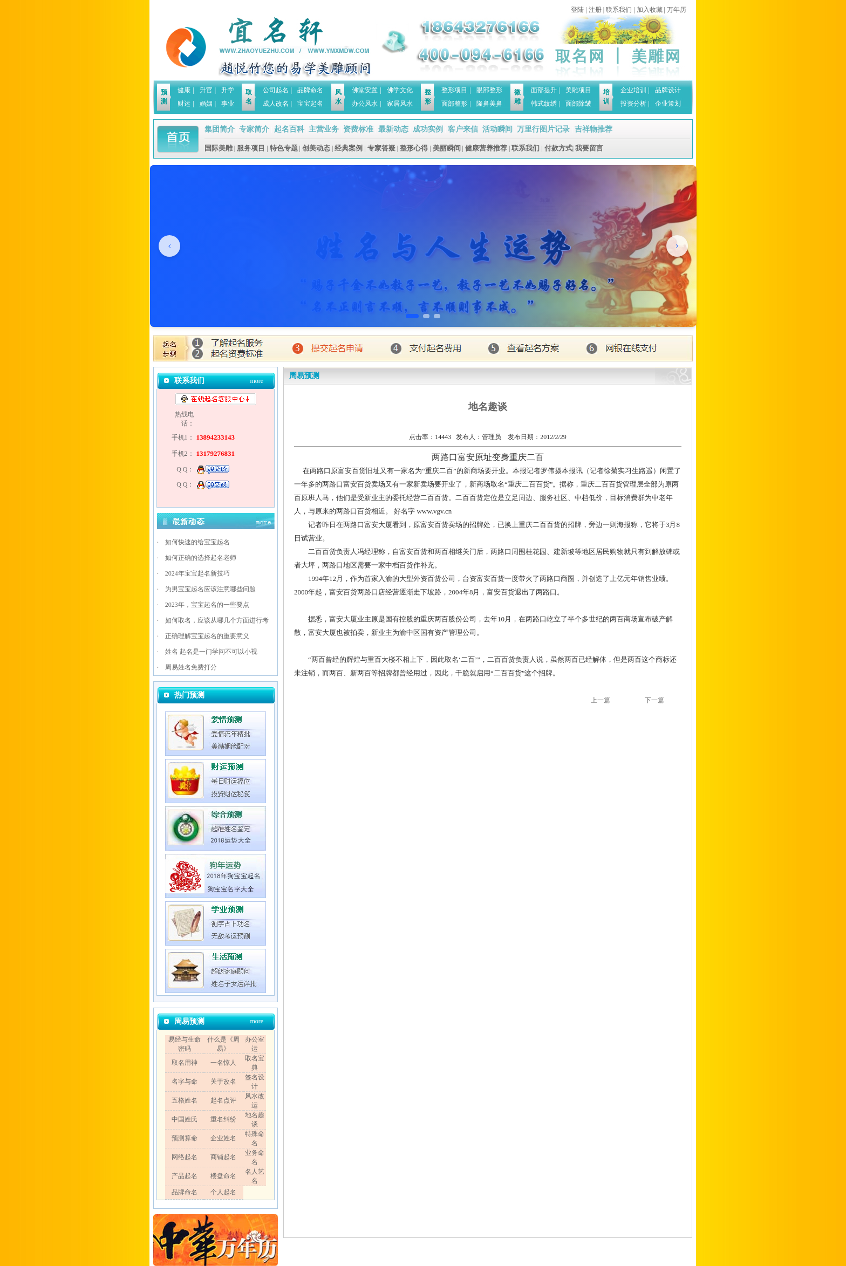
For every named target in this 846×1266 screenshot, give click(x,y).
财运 (184, 103)
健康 (184, 90)
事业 (227, 103)
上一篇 (600, 700)
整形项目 (454, 90)
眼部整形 (489, 90)
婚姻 (206, 103)
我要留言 (589, 148)
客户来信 (463, 129)
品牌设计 (668, 90)
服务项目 (251, 148)
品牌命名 (310, 90)
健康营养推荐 (486, 148)
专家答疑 (381, 148)
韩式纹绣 (544, 103)
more (256, 381)
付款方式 (558, 148)
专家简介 (254, 129)
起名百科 (289, 129)
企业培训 (633, 90)
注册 (595, 9)
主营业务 (324, 129)
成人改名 (276, 103)
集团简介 (219, 129)
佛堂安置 (365, 90)
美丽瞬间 (447, 148)
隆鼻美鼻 (489, 103)
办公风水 (365, 103)
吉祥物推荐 (593, 129)
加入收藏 (650, 9)
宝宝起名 (310, 103)
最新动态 (393, 129)
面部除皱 (578, 103)
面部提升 (544, 90)
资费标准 (358, 129)
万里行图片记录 (543, 129)
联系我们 (619, 9)
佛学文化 (400, 90)
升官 (206, 90)
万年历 (676, 9)
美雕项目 (578, 90)
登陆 (577, 9)
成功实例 (428, 129)
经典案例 (349, 148)
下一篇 (654, 700)
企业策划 (668, 103)
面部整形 (454, 103)
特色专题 (284, 148)
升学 (227, 90)
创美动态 (316, 148)
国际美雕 (218, 148)
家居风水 (400, 103)
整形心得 (414, 148)
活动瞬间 (497, 129)
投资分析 (633, 103)
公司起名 (276, 90)
